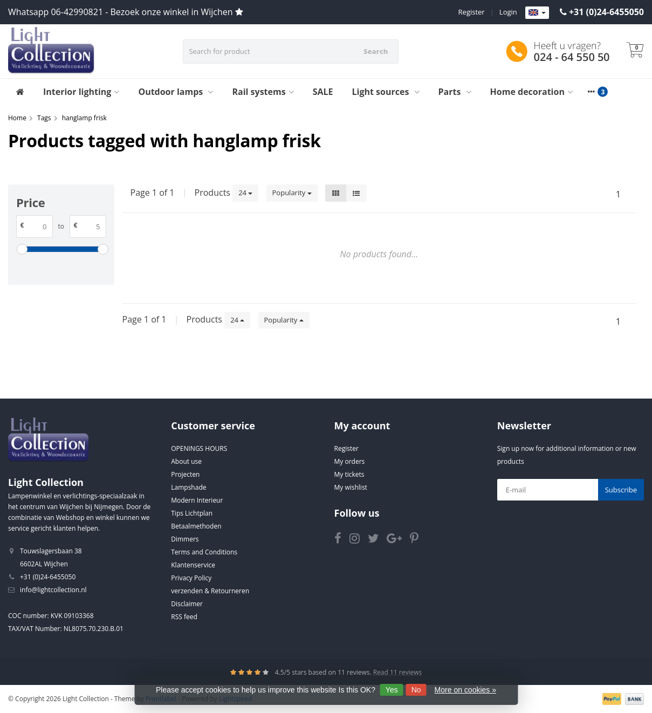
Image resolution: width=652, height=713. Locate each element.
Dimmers (184, 539)
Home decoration (531, 92)
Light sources (386, 92)
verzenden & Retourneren (210, 590)
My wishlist (350, 487)
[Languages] (537, 12)
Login (508, 12)
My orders (349, 461)
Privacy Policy (191, 577)
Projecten (185, 474)
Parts (454, 92)
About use (186, 461)
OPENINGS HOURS (199, 448)
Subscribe (621, 490)
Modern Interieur (197, 500)
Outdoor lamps (175, 92)
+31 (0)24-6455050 (606, 12)
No (416, 689)
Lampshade (188, 487)
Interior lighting (81, 92)
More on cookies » (465, 689)
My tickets (349, 474)
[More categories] (591, 91)
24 (245, 192)
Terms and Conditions (204, 552)
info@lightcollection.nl (53, 589)
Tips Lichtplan (191, 513)
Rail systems (262, 92)
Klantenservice (193, 565)
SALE (323, 92)
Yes (392, 689)
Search (375, 51)
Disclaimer (187, 603)
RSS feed (184, 616)
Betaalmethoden (196, 526)
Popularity (292, 192)
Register (471, 12)
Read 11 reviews (397, 672)
